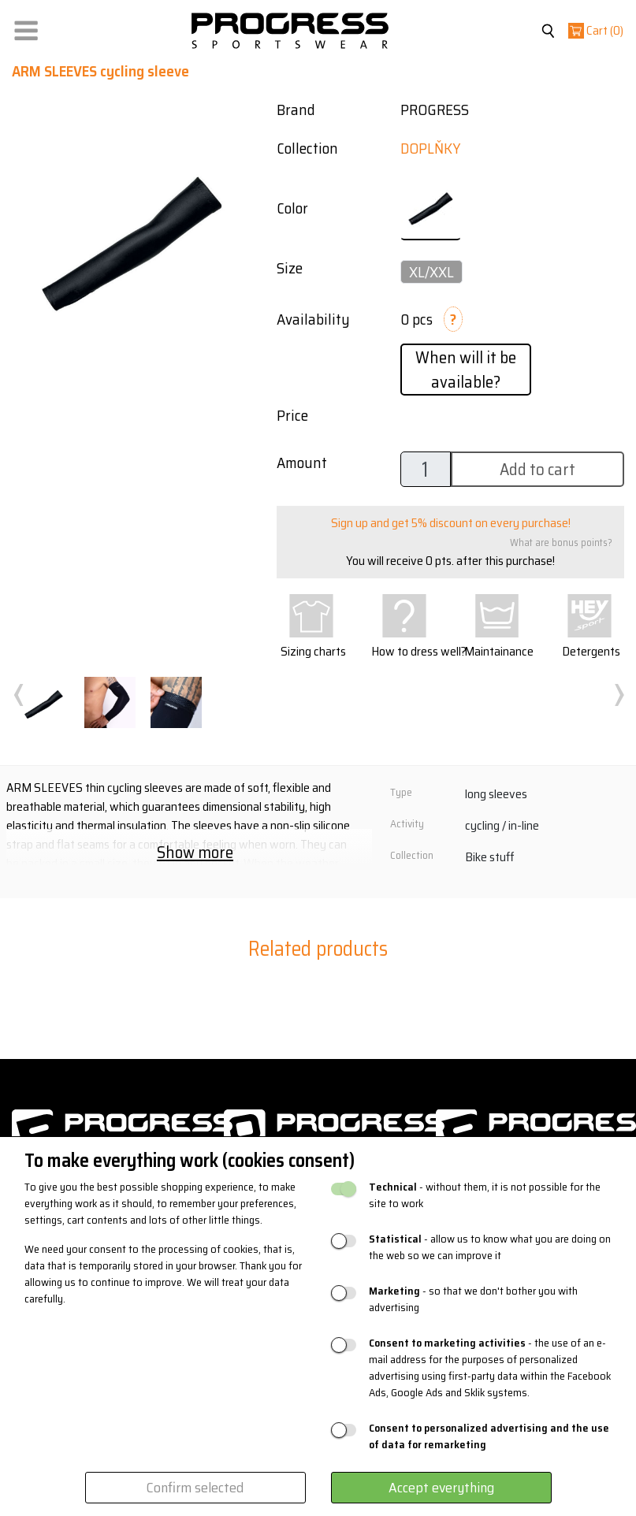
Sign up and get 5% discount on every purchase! (451, 523)
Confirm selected (195, 1488)
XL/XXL (431, 272)
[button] (26, 27)
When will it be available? (465, 369)
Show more (195, 852)
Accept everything (441, 1488)
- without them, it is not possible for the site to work (485, 1195)
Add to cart (537, 469)
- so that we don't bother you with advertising (473, 1299)
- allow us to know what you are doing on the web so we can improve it (490, 1247)
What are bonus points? (561, 542)
